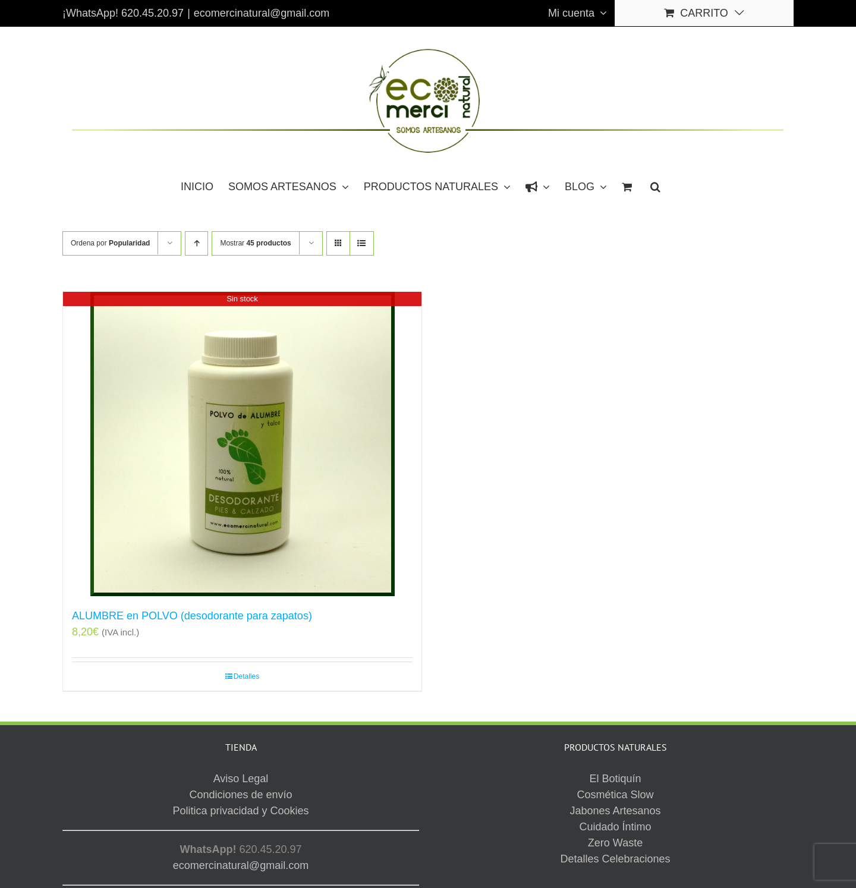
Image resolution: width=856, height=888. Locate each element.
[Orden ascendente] (196, 243)
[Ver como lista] (361, 243)
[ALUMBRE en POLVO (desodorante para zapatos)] (242, 444)
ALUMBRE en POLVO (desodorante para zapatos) (192, 616)
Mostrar (255, 243)
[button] (655, 186)
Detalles (246, 676)
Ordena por (110, 243)
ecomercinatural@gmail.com (261, 13)
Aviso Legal (514, 829)
